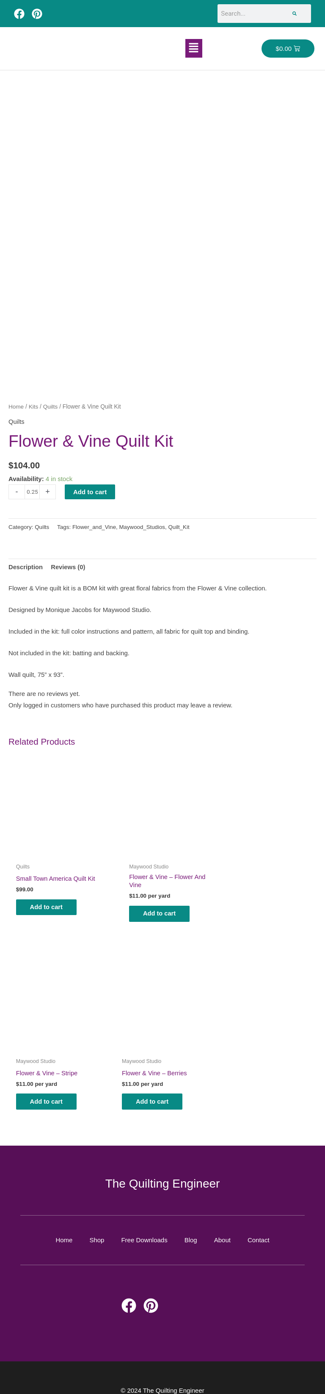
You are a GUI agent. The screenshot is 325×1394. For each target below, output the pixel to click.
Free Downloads (144, 1227)
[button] (193, 48)
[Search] (294, 13)
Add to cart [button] (49, 899)
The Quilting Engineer (162, 1171)
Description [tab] (26, 566)
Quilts (51, 406)
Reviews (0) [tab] (69, 566)
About (222, 1227)
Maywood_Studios (143, 526)
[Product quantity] (32, 491)
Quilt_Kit (181, 526)
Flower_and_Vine (95, 526)
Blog (191, 1227)
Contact (259, 1227)
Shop (96, 1227)
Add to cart (90, 491)
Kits (34, 406)
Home (16, 406)
